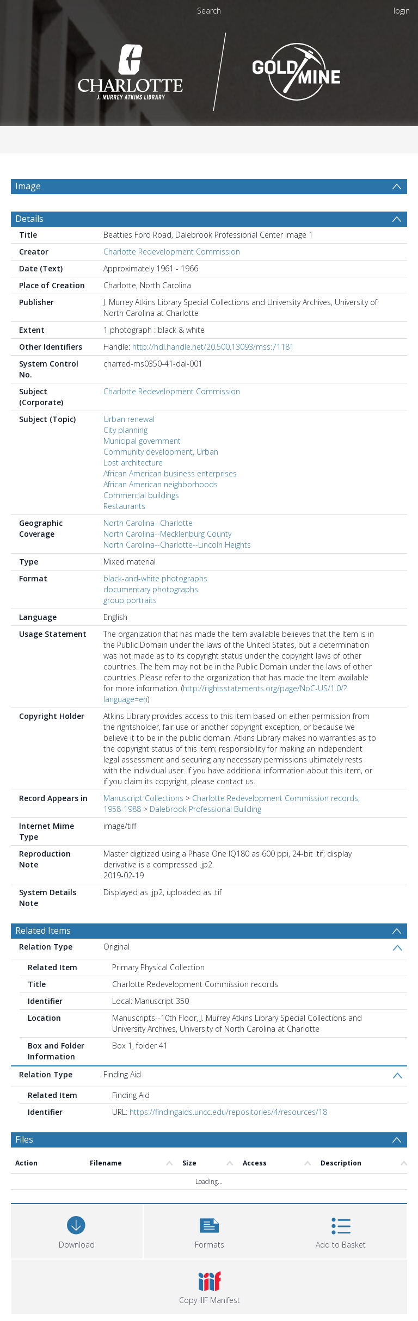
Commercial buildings (141, 495)
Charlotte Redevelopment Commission (171, 251)
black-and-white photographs (155, 578)
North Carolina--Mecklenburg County (167, 534)
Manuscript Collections (143, 798)
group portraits (130, 600)
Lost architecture (133, 462)
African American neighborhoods (160, 484)
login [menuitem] (402, 10)
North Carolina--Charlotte (148, 523)
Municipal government (142, 441)
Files (24, 1139)
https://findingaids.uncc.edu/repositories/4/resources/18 (228, 1112)
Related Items (43, 931)
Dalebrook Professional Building (205, 809)
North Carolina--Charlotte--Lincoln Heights (177, 544)
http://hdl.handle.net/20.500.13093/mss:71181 (213, 347)
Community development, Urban (160, 451)
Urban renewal (129, 419)
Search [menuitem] (209, 10)
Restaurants (124, 506)
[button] (209, 1230)
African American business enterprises (170, 473)
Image (28, 186)
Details (29, 219)
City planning (125, 430)
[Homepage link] (209, 69)
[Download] (77, 1230)
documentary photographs (150, 589)
